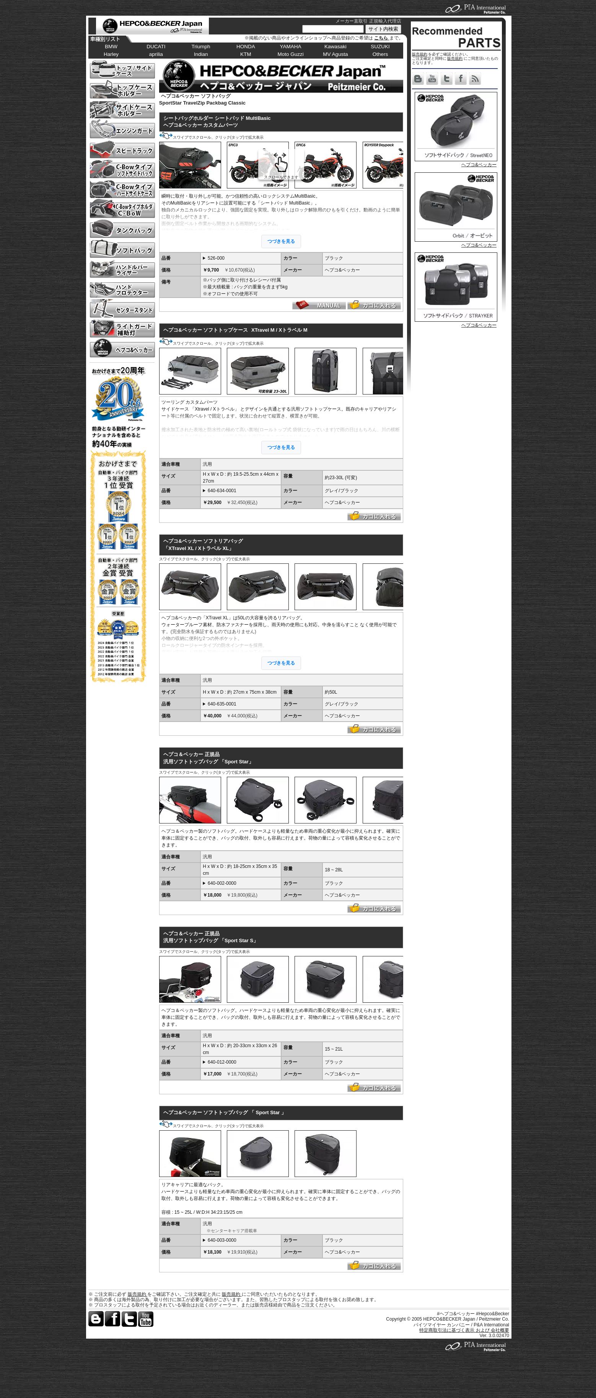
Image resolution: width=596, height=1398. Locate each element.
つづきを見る (281, 241)
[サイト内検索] (333, 29)
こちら (381, 38)
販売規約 (419, 54)
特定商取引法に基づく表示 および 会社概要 (464, 1330)
